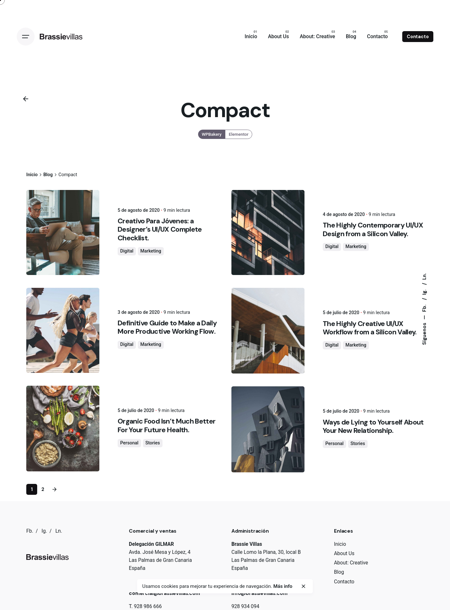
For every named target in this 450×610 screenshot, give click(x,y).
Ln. (424, 276)
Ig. (424, 291)
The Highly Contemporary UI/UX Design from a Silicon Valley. (373, 229)
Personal (129, 443)
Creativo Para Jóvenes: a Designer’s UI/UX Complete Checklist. (160, 229)
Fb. (424, 307)
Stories (153, 443)
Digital (126, 251)
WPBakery (211, 134)
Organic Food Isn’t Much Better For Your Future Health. (166, 425)
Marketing (150, 251)
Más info (282, 586)
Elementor (238, 134)
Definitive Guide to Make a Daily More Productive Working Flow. (167, 327)
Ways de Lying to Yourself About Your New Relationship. (373, 426)
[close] (303, 586)
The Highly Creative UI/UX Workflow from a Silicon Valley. (370, 328)
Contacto (418, 36)
